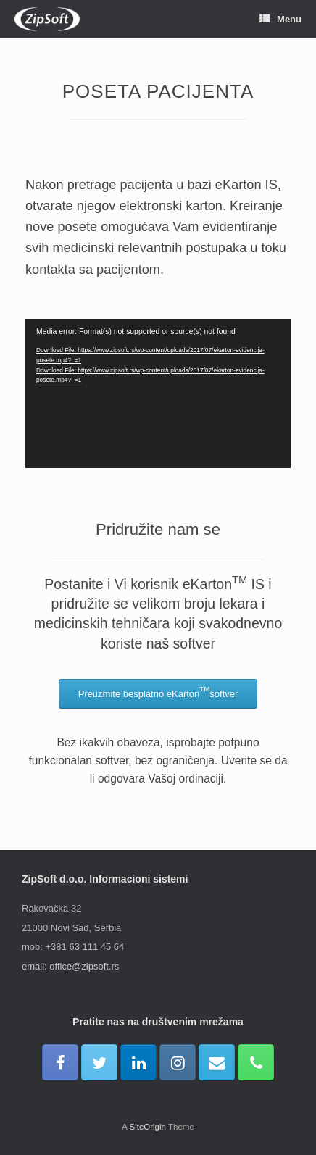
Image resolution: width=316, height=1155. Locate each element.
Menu (280, 19)
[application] (158, 393)
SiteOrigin (147, 1126)
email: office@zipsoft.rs (70, 966)
